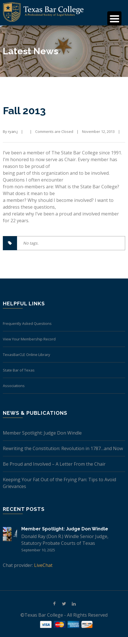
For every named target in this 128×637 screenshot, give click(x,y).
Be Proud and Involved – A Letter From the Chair (54, 464)
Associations (14, 385)
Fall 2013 (24, 110)
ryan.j (13, 131)
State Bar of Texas (19, 370)
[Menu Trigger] (114, 18)
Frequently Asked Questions (27, 323)
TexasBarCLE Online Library (26, 354)
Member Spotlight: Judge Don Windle (42, 433)
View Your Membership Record (29, 339)
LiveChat (43, 565)
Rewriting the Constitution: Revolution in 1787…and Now (63, 448)
